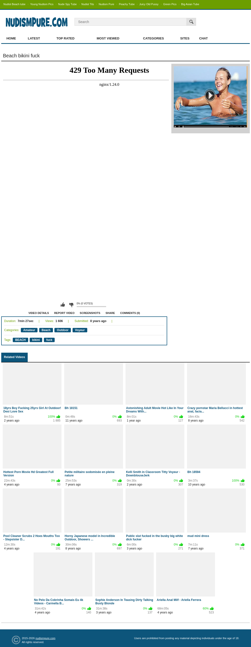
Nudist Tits (87, 4)
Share (110, 312)
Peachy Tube (127, 4)
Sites (184, 38)
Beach (46, 330)
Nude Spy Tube (67, 4)
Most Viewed (108, 38)
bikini (36, 340)
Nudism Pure (106, 4)
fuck (49, 340)
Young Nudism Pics (41, 4)
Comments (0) (130, 312)
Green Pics (169, 4)
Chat (203, 38)
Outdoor (62, 330)
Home (11, 38)
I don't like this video (71, 304)
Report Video (64, 312)
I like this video (63, 304)
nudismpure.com (45, 638)
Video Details (38, 312)
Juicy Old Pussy (148, 4)
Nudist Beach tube (14, 4)
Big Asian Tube (190, 4)
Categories (153, 38)
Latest (34, 38)
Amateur (29, 330)
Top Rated (65, 38)
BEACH (20, 340)
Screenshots (90, 312)
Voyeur (80, 330)
